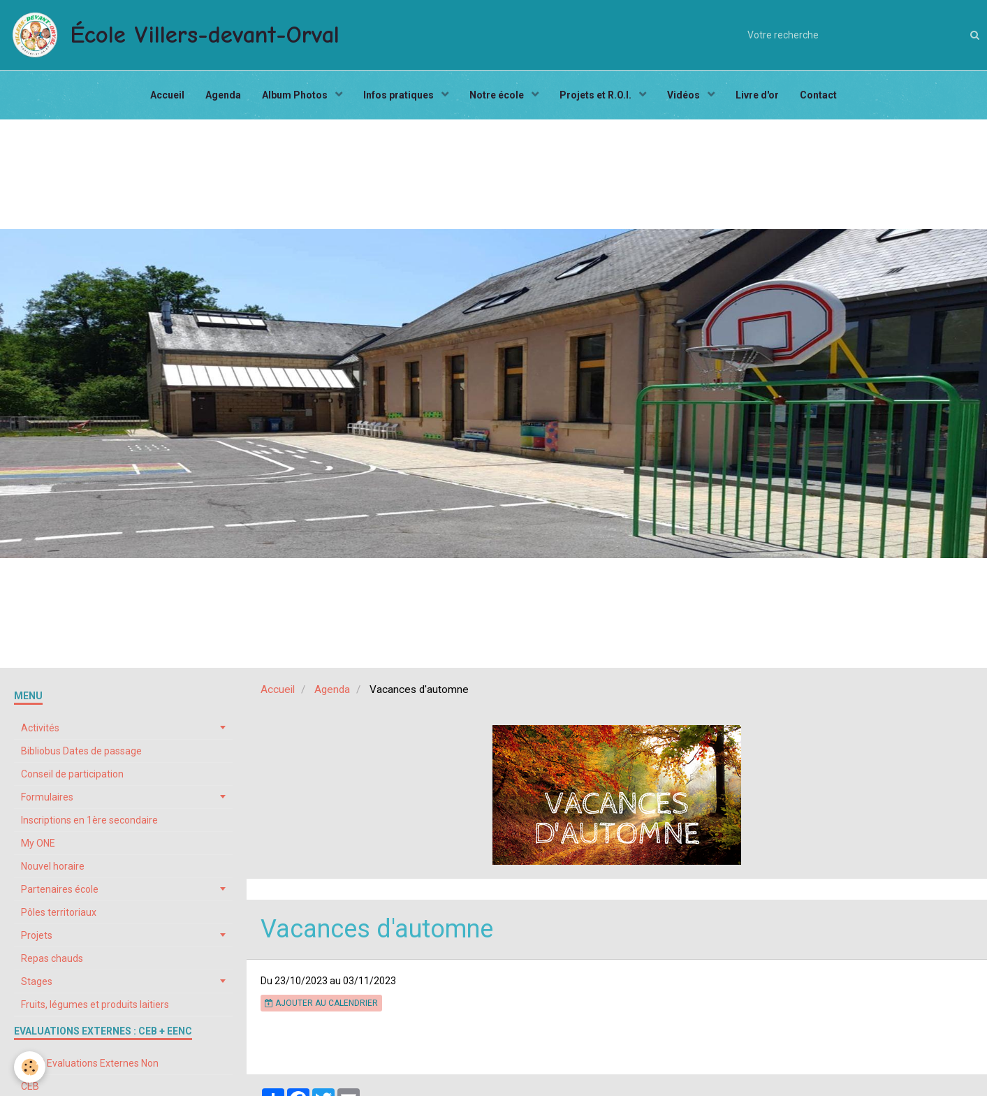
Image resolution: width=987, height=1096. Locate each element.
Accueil (167, 95)
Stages (36, 981)
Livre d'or (757, 95)
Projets (36, 935)
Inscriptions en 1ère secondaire (89, 820)
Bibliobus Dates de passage (81, 751)
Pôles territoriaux (58, 912)
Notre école (497, 95)
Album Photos (296, 95)
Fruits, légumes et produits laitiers (95, 1004)
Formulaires (47, 797)
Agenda (223, 95)
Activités (40, 727)
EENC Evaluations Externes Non (90, 1063)
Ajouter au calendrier (321, 1003)
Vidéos (684, 95)
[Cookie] (29, 1067)
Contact (818, 95)
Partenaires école (59, 889)
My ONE (38, 843)
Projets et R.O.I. (597, 95)
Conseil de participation (72, 774)
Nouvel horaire (53, 866)
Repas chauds (52, 958)
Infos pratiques (399, 95)
